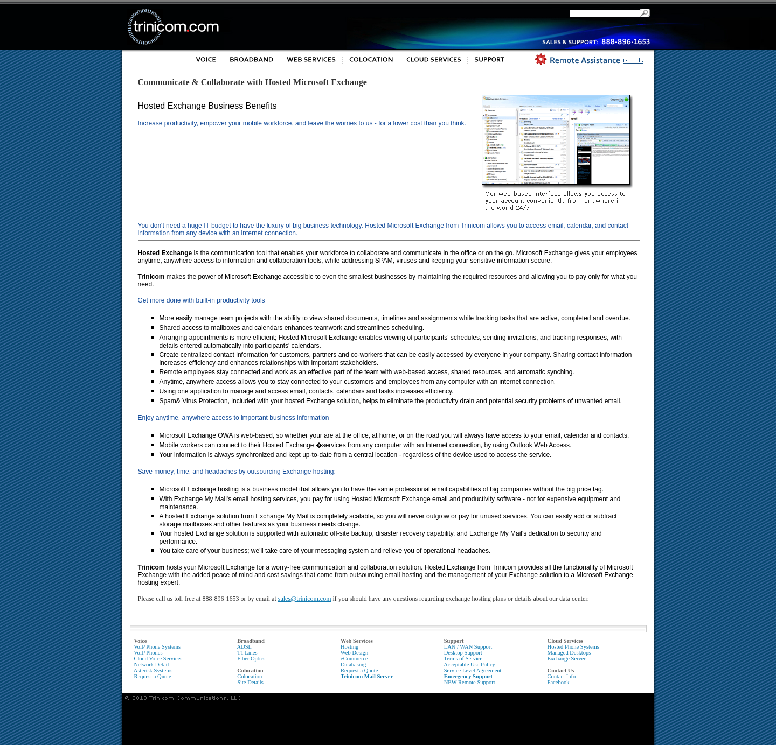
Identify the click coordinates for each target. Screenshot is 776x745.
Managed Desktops (569, 653)
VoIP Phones (148, 653)
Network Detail (151, 664)
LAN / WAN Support (468, 647)
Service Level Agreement (473, 670)
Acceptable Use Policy (469, 664)
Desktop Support (463, 653)
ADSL (244, 647)
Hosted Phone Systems (573, 647)
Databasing (353, 664)
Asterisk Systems (153, 670)
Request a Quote (152, 676)
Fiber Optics (251, 659)
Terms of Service (463, 659)
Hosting (349, 647)
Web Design (354, 653)
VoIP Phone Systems (157, 647)
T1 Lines (247, 653)
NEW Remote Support (469, 682)
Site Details (250, 682)
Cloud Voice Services (158, 659)
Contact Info (562, 676)
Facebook (559, 682)
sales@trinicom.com (304, 598)
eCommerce (354, 659)
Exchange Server (567, 659)
